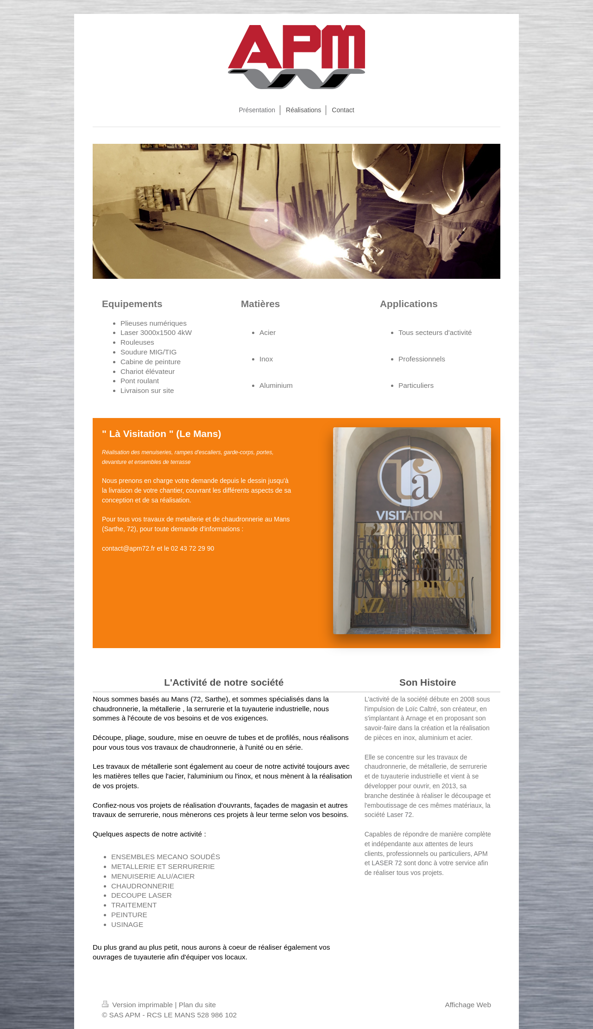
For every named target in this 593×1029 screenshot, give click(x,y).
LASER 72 (387, 863)
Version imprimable (138, 1005)
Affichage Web (468, 1005)
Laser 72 (399, 814)
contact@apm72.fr (128, 548)
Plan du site (197, 1005)
